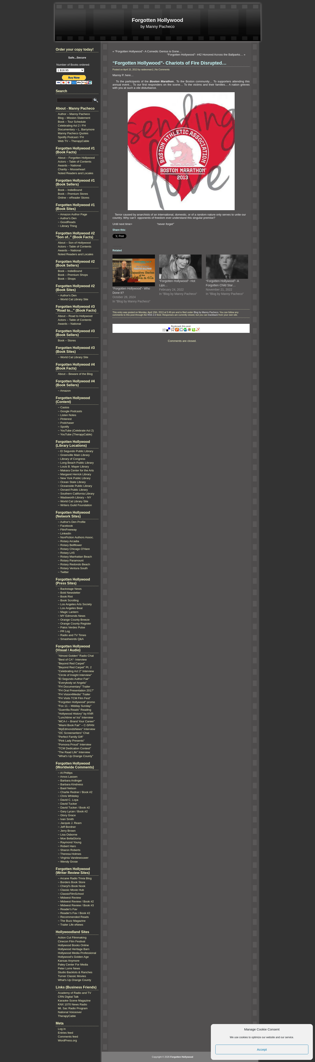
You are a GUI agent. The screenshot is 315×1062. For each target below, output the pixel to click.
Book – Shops (67, 278)
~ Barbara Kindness (70, 784)
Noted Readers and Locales (75, 173)
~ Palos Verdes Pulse (71, 627)
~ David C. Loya (68, 799)
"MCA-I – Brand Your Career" (76, 721)
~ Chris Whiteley (68, 796)
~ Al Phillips (65, 772)
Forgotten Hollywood (157, 20)
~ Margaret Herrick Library (74, 474)
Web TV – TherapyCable (73, 141)
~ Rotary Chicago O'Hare (74, 549)
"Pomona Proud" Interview (74, 744)
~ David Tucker (67, 803)
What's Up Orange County (74, 980)
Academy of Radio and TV (74, 992)
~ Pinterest (65, 419)
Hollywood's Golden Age (73, 956)
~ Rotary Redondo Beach (74, 564)
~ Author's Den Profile (72, 521)
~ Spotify (63, 426)
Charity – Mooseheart (71, 169)
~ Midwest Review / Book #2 (76, 901)
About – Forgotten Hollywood (76, 157)
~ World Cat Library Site (73, 299)
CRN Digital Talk (68, 996)
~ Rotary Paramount (71, 560)
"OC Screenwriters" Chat (73, 733)
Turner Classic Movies (72, 976)
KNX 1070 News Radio (72, 1004)
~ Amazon (64, 390)
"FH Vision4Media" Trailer (74, 694)
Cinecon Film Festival (71, 941)
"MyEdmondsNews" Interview (76, 729)
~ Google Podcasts (70, 411)
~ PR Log (64, 631)
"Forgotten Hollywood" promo (76, 702)
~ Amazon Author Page (72, 214)
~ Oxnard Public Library (73, 489)
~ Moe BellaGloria (69, 838)
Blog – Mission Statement (74, 117)
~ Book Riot (65, 596)
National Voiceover (70, 1012)
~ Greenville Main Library (74, 455)
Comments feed (68, 1036)
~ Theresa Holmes (69, 853)
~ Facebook (65, 525)
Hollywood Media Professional (77, 953)
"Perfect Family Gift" (70, 736)
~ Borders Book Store (71, 882)
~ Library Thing (67, 226)
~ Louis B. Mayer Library (73, 466)
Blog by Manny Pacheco (206, 312)
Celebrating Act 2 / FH (72, 125)
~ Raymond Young (69, 842)
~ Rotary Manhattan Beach (75, 556)
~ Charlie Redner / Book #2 (75, 792)
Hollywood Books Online (73, 945)
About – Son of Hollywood (74, 242)
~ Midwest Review (69, 897)
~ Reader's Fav (67, 909)
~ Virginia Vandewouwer (73, 857)
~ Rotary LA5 (66, 552)
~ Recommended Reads (73, 917)
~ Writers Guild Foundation (75, 505)
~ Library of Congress (71, 458)
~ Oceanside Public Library (75, 485)
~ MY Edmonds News (71, 615)
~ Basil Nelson (67, 788)
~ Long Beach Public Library (76, 462)
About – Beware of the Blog (75, 374)
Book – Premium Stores (73, 193)
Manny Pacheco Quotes (73, 133)
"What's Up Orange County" (75, 756)
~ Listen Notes (67, 415)
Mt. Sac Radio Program (73, 1008)
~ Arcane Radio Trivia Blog (75, 878)
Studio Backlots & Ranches (75, 972)
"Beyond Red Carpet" (71, 663)
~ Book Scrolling (68, 600)
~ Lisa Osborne (67, 834)
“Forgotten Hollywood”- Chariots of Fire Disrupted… (169, 63)
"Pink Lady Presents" (71, 740)
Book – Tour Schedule (72, 121)
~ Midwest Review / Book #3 (76, 905)
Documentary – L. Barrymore (76, 129)
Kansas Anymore (69, 960)
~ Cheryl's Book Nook (71, 886)
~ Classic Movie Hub (71, 890)
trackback (213, 315)
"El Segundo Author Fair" (73, 678)
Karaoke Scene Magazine (74, 1000)
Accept (262, 1049)
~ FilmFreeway (67, 529)
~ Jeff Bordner (67, 826)
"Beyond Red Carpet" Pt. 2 (75, 667)
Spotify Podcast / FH (71, 137)
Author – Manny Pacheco (74, 114)
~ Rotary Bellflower (70, 545)
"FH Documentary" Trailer (74, 686)
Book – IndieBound (70, 190)
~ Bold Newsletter (69, 592)
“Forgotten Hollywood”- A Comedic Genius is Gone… (148, 51)
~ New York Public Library (74, 478)
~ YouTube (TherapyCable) (75, 434)
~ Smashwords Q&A (71, 639)
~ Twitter (63, 572)
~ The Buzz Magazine (72, 920)
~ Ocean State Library (72, 482)
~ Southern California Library (76, 493)
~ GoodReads (67, 222)
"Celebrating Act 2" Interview (76, 671)
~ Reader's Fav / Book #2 (74, 913)
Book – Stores (67, 340)
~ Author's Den (67, 218)
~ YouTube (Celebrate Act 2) (76, 430)
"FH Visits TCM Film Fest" (74, 698)
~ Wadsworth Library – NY (74, 497)
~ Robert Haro (67, 846)
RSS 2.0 (151, 315)
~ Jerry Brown (67, 830)
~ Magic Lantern (68, 612)
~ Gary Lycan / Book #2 (73, 811)
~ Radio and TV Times (72, 635)
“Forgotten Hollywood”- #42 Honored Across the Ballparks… (205, 54)
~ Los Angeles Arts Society (75, 604)
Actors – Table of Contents (74, 161)
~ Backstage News (70, 588)
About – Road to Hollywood (75, 316)
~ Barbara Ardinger (70, 780)
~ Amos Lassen (68, 776)
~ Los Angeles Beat (70, 608)
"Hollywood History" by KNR (75, 713)
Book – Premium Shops (73, 274)
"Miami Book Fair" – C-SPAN (76, 725)
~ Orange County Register (74, 623)
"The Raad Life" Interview (74, 752)
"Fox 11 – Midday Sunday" (75, 705)
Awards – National (69, 165)
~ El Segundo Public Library (75, 451)
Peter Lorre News (69, 968)
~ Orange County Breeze (74, 619)
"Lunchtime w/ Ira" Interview (75, 717)
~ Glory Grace (67, 815)
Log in (62, 1028)
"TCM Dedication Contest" (74, 748)
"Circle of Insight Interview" (75, 675)
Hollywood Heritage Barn (73, 949)
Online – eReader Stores (73, 197)
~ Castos (63, 407)
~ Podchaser (66, 422)
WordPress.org (67, 1040)
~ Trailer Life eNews (70, 924)
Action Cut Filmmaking (72, 937)
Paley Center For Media (73, 964)
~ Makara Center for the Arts (76, 470)
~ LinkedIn (64, 533)
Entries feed (65, 1032)
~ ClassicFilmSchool (71, 893)
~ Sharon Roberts (69, 850)
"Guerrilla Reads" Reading (74, 709)
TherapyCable (67, 1016)
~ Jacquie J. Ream (70, 823)
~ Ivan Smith (66, 819)
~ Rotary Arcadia (68, 541)
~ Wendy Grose (68, 861)
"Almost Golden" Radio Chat (76, 655)
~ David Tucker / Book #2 (74, 807)
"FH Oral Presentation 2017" (76, 690)
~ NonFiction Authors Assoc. (76, 537)
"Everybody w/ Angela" (72, 682)
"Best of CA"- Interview (72, 659)
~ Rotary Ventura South (73, 568)
